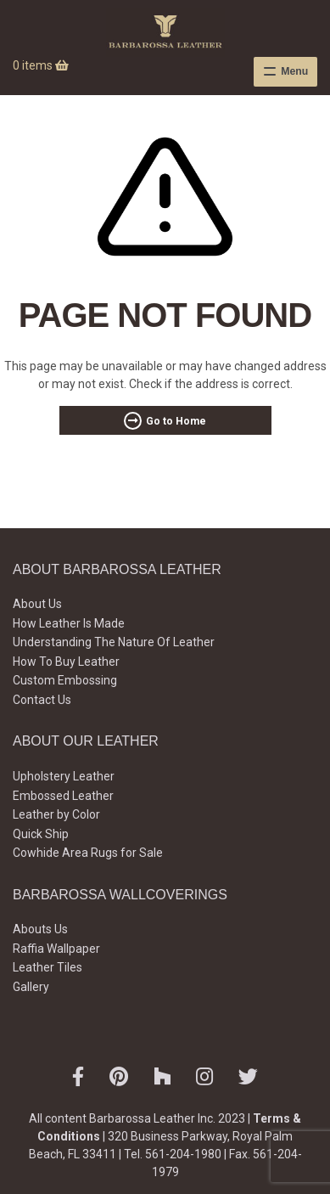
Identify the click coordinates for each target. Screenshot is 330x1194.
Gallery (31, 987)
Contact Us (42, 700)
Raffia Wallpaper (56, 948)
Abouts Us (40, 929)
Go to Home (176, 421)
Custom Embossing (65, 680)
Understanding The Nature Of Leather (114, 642)
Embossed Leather (63, 796)
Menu (294, 71)
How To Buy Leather (66, 661)
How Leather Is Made (69, 623)
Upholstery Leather (64, 776)
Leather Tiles (47, 967)
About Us (37, 604)
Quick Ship (41, 834)
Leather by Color (56, 814)
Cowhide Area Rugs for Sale (88, 852)
